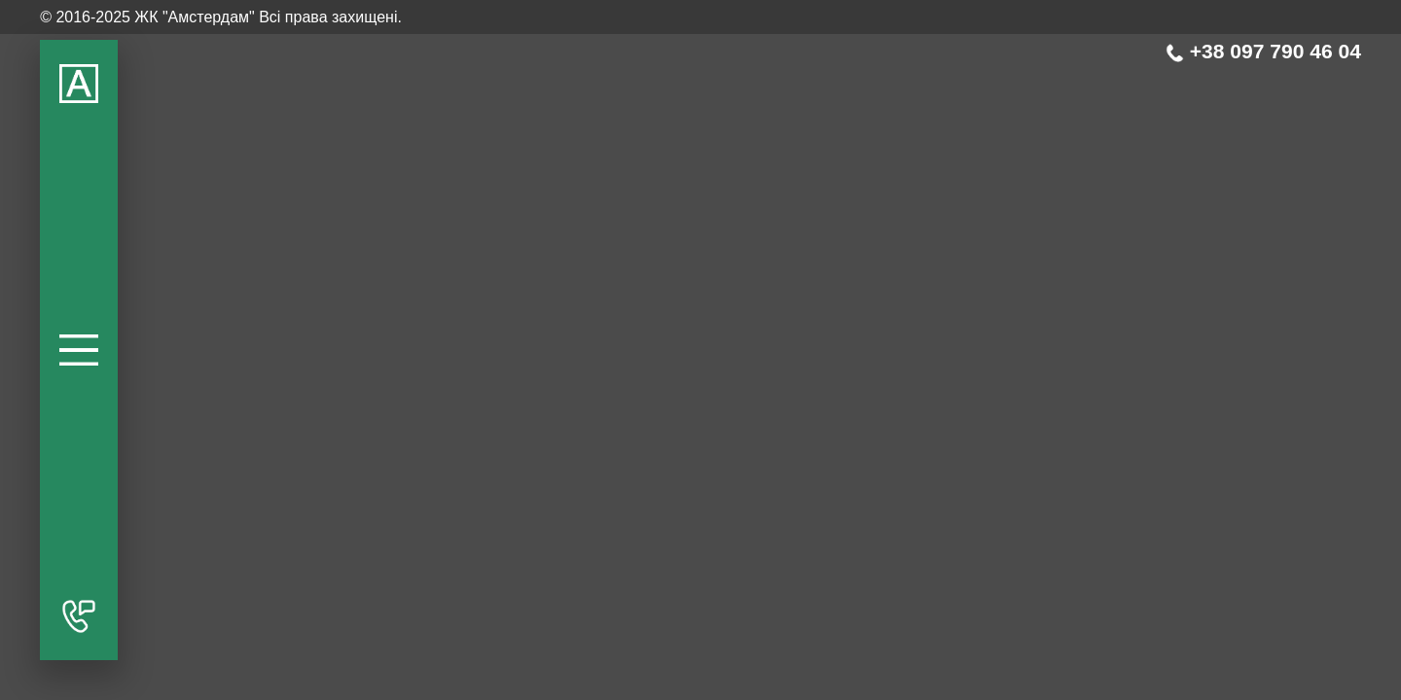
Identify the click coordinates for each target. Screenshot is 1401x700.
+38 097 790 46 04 (1263, 51)
